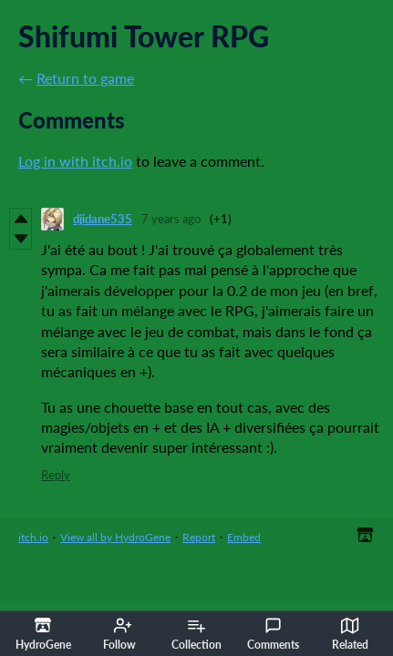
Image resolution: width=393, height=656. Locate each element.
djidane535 (102, 218)
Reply (55, 474)
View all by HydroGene (115, 537)
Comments (273, 634)
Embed (244, 537)
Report (198, 537)
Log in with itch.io (75, 160)
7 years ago (171, 218)
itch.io (33, 537)
